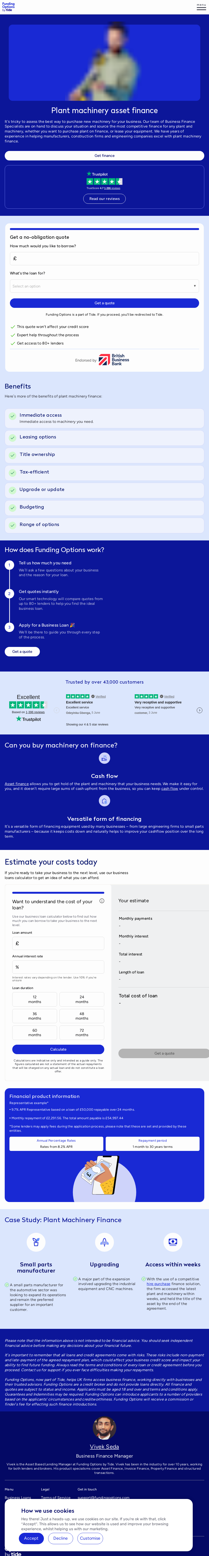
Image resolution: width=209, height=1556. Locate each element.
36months (34, 1016)
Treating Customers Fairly (56, 1509)
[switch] (110, 414)
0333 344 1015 (91, 1506)
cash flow (169, 788)
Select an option (26, 286)
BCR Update (15, 1523)
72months (81, 1032)
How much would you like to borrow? (43, 246)
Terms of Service (56, 1497)
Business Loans (18, 1497)
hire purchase (158, 1284)
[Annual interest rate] (58, 967)
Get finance (105, 155)
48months (81, 1016)
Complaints (51, 1520)
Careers (11, 1515)
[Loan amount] (58, 943)
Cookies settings (55, 1528)
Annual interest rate (27, 956)
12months (34, 999)
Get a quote (105, 303)
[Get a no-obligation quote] (104, 237)
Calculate (58, 1049)
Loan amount (22, 932)
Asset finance (17, 784)
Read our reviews (104, 198)
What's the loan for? (27, 273)
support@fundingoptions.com (104, 1497)
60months (34, 1032)
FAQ (9, 1506)
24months (81, 999)
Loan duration (22, 988)
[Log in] (201, 7)
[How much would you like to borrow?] (104, 258)
